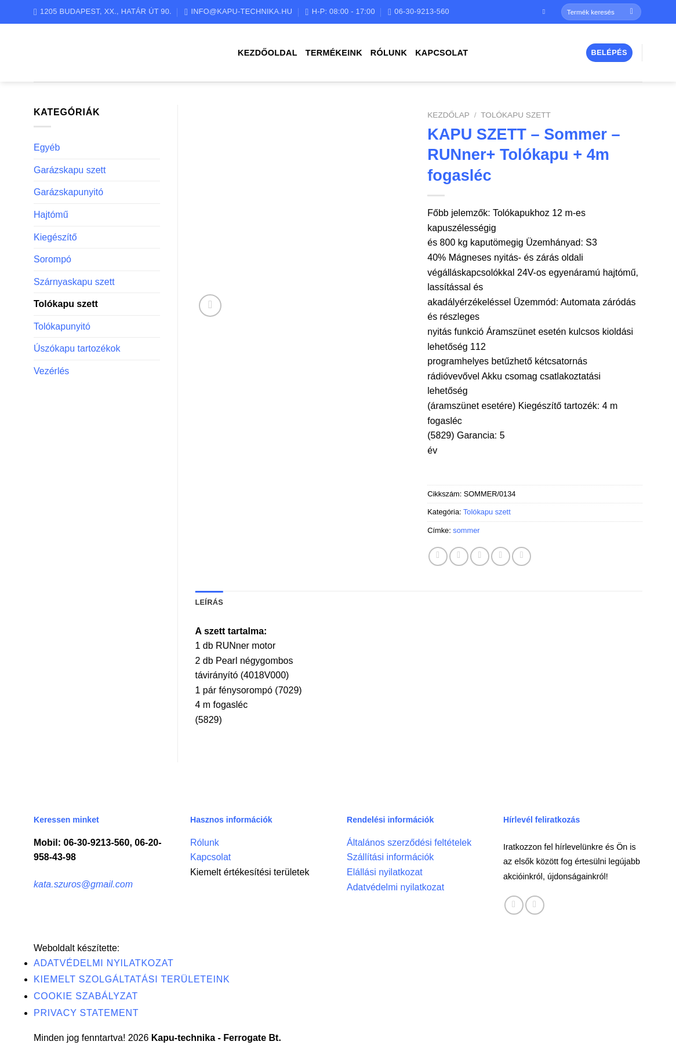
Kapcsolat (441, 52)
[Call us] (534, 905)
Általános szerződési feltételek (409, 842)
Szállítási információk (390, 857)
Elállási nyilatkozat (385, 872)
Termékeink (334, 52)
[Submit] (631, 12)
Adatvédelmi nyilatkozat (395, 887)
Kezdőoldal (267, 52)
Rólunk (388, 52)
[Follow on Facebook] (546, 12)
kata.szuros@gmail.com (83, 884)
